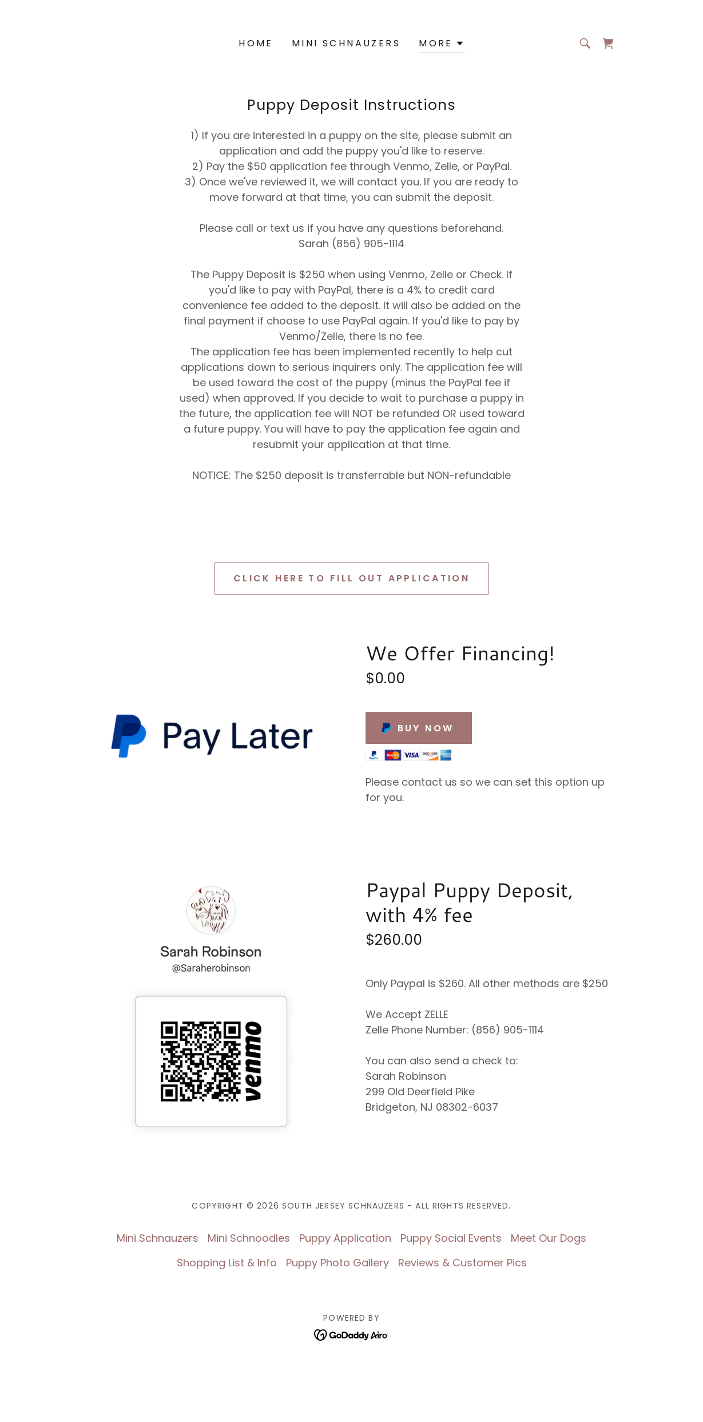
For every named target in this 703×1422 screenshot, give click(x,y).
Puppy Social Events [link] (451, 1238)
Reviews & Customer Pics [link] (462, 1262)
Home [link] (256, 43)
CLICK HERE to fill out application (351, 578)
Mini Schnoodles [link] (249, 1238)
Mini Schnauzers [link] (346, 43)
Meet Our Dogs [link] (548, 1238)
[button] (441, 45)
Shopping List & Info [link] (227, 1262)
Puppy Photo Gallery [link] (337, 1262)
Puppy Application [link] (345, 1238)
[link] (608, 43)
